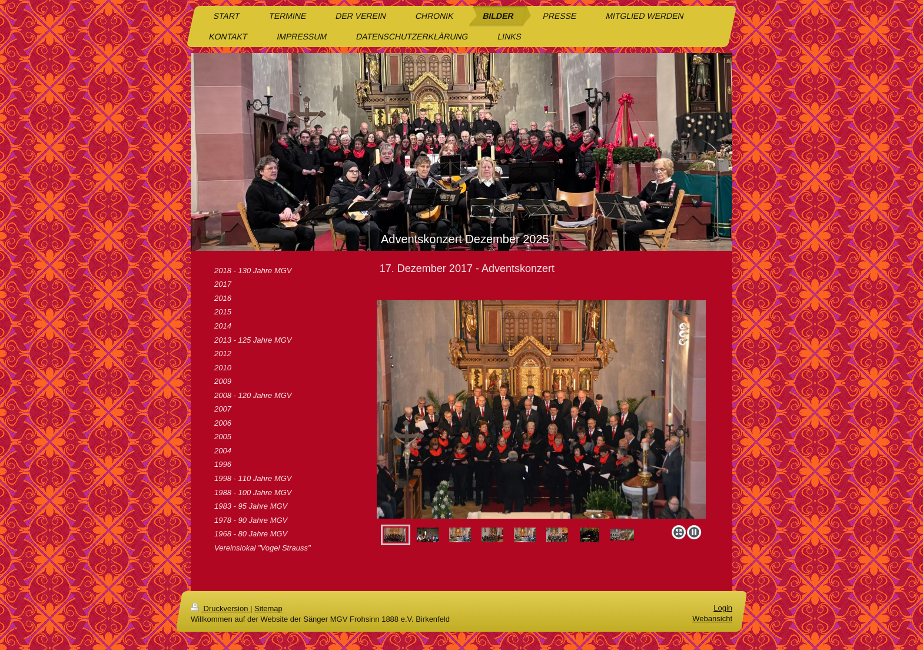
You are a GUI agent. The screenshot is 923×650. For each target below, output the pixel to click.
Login (722, 607)
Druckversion (220, 608)
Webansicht (712, 618)
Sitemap (268, 608)
